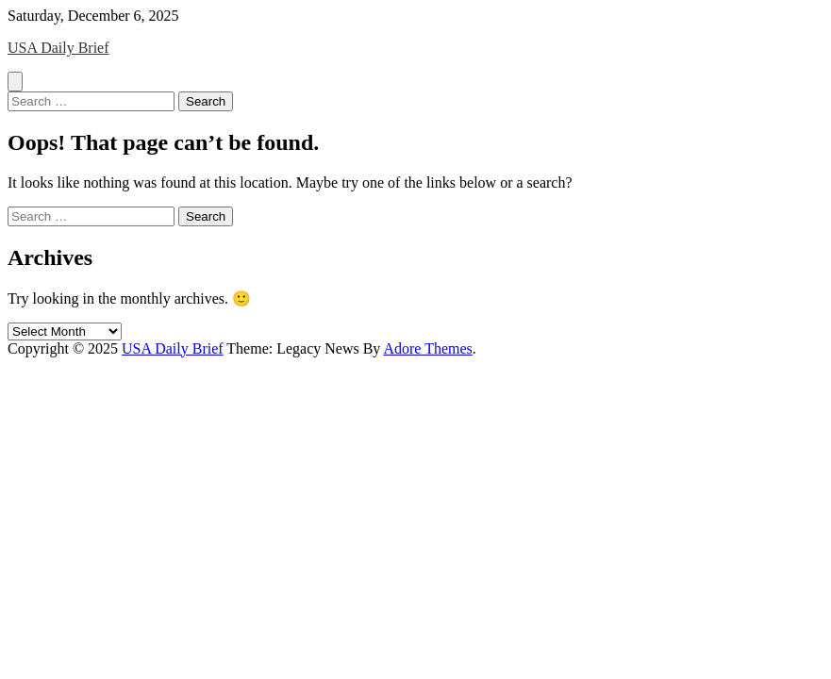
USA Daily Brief (58, 48)
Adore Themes (427, 348)
